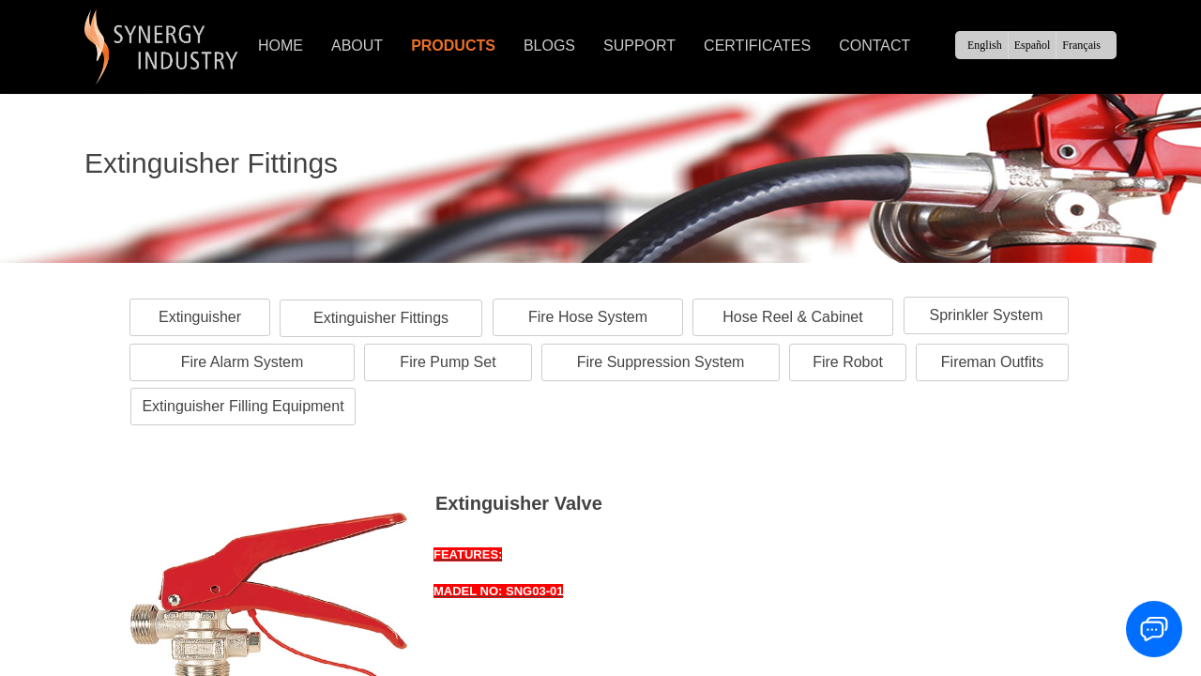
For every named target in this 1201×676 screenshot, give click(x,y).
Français (1081, 45)
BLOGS (549, 46)
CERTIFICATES (757, 46)
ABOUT (357, 46)
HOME (280, 46)
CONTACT (874, 46)
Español (1032, 45)
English (984, 45)
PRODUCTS (453, 46)
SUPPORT (639, 46)
